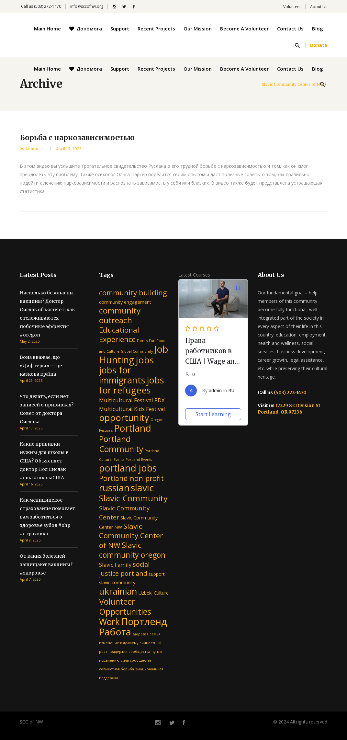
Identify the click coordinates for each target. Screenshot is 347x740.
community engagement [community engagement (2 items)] (125, 302)
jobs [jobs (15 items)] (145, 360)
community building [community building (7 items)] (133, 293)
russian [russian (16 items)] (114, 487)
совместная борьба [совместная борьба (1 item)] (116, 669)
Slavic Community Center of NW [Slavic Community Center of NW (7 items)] (131, 535)
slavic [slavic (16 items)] (142, 487)
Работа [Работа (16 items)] (115, 631)
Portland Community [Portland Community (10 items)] (121, 443)
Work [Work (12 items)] (109, 622)
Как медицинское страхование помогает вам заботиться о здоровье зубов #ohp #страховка (47, 517)
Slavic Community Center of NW (293, 84)
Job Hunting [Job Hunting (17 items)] (133, 354)
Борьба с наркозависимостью (77, 137)
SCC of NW (31, 722)
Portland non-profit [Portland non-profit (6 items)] (131, 478)
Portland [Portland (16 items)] (132, 428)
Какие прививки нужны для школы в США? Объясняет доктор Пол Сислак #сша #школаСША (44, 461)
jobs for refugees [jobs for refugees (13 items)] (131, 385)
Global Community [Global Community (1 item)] (137, 351)
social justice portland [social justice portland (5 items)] (124, 569)
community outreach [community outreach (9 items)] (119, 315)
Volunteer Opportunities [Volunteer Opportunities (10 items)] (125, 606)
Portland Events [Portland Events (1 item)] (139, 459)
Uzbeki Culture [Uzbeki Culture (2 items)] (154, 593)
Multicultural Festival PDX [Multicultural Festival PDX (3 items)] (132, 400)
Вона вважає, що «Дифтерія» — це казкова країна (41, 365)
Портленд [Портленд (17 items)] (144, 621)
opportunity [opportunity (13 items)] (124, 418)
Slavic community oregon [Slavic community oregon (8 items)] (132, 550)
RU (231, 390)
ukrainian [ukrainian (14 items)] (118, 591)
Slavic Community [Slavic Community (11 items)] (133, 498)
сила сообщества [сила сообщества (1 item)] (136, 660)
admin (32, 148)
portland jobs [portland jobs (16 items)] (128, 467)
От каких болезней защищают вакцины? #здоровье (46, 564)
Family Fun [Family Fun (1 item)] (146, 340)
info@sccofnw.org (86, 6)
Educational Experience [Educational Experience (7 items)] (119, 334)
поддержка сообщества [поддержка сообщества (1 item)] (129, 651)
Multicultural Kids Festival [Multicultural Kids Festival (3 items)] (132, 409)
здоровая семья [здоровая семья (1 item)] (146, 634)
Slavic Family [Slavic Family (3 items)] (115, 564)
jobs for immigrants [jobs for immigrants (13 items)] (122, 375)
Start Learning (213, 414)
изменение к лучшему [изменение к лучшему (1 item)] (118, 643)
